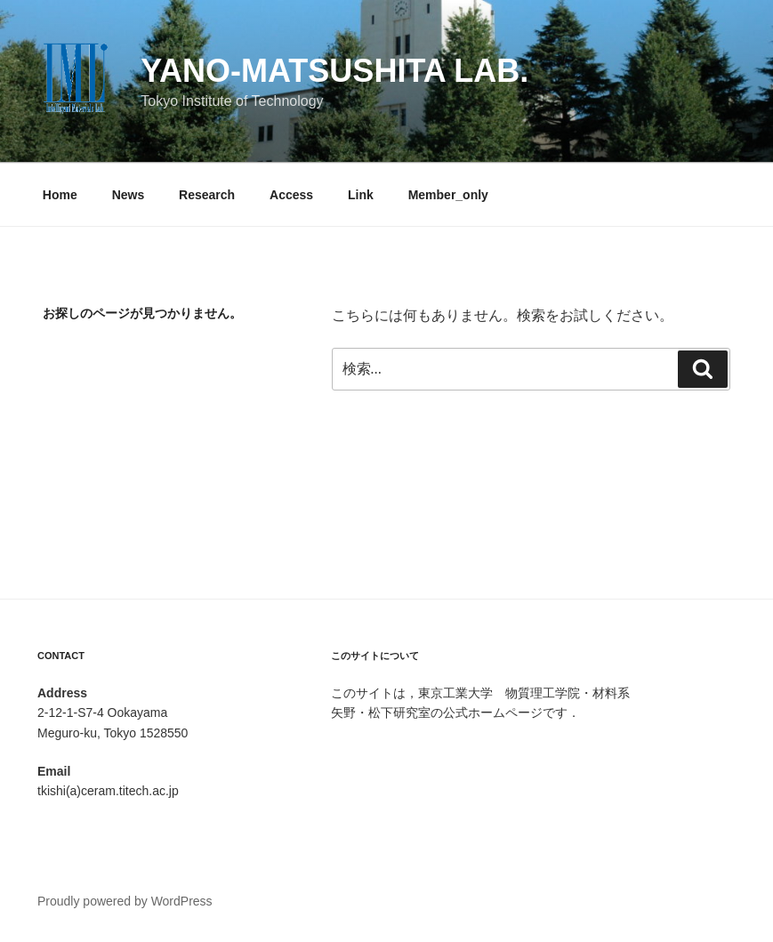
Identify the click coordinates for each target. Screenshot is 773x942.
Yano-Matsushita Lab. (334, 70)
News (128, 195)
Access (291, 195)
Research (207, 195)
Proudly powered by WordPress (125, 901)
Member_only (448, 195)
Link (361, 195)
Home (60, 195)
